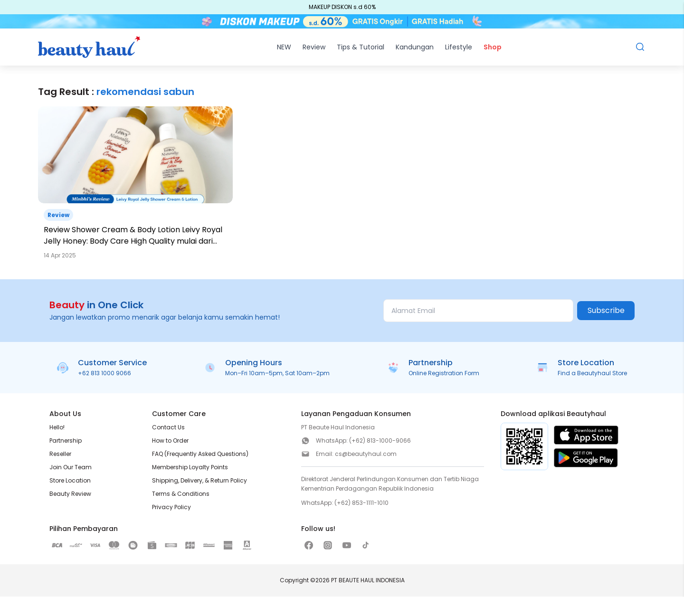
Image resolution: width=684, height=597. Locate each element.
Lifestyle (458, 47)
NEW (284, 47)
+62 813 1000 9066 (104, 374)
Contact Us (168, 428)
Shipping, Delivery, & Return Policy (199, 481)
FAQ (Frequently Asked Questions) (200, 454)
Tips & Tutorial (360, 47)
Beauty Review (70, 494)
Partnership (65, 441)
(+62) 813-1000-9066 (380, 441)
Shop (493, 47)
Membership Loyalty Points (190, 468)
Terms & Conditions (180, 494)
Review (314, 47)
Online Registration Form (443, 374)
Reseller (60, 454)
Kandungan (415, 47)
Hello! (57, 428)
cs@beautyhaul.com (366, 454)
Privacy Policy (171, 507)
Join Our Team (70, 468)
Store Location (70, 481)
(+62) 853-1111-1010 (361, 503)
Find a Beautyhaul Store (592, 374)
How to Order (170, 441)
